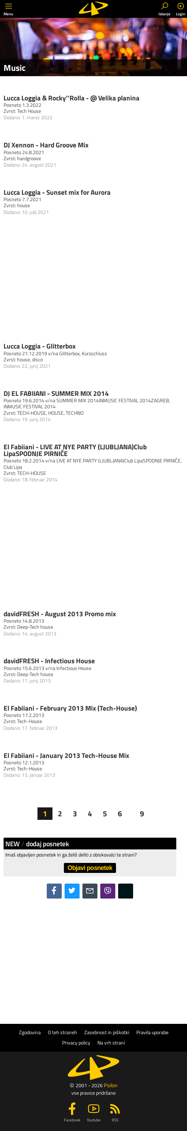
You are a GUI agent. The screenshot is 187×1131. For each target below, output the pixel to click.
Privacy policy (76, 1043)
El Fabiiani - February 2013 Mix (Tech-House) (70, 708)
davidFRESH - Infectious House (49, 660)
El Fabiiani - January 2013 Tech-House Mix (66, 755)
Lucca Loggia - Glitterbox (40, 346)
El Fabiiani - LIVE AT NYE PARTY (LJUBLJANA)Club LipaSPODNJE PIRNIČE (75, 450)
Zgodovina (30, 1032)
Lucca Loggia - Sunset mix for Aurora (57, 192)
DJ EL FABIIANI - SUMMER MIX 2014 (56, 393)
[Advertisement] (90, 955)
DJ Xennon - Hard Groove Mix (46, 145)
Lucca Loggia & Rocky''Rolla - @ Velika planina (72, 98)
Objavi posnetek (89, 867)
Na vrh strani (111, 1043)
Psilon (110, 1085)
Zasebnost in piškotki (106, 1032)
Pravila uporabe (152, 1032)
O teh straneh (62, 1032)
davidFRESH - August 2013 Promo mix (60, 613)
